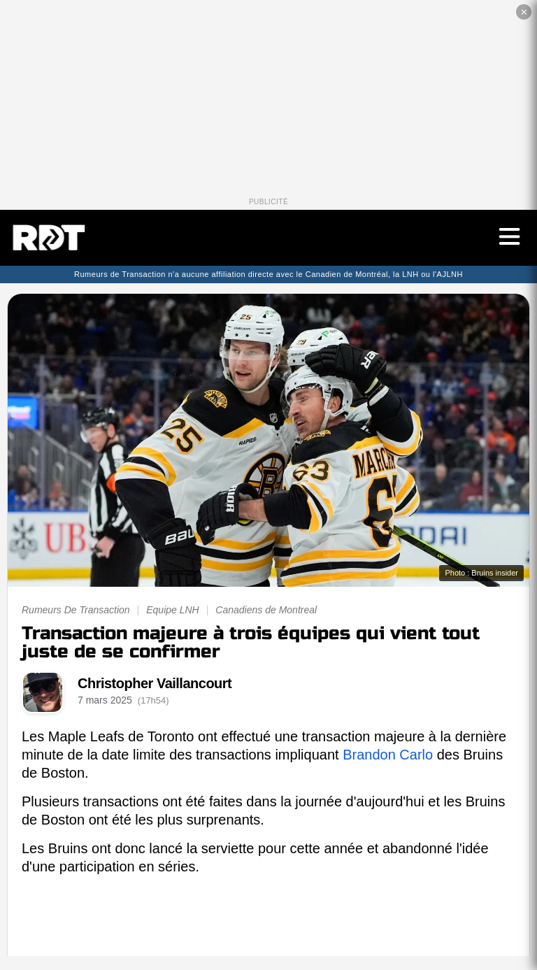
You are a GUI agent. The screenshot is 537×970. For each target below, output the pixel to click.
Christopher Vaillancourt (154, 683)
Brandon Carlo (388, 754)
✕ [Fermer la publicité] (524, 12)
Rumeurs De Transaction (76, 609)
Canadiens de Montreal (266, 609)
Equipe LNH (172, 609)
